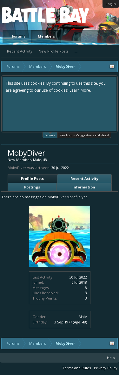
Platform (25, 14)
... (76, 51)
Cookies (50, 134)
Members (46, 36)
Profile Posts (32, 178)
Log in (111, 3)
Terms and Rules (76, 367)
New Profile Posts (53, 51)
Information (83, 187)
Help (111, 357)
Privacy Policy (105, 367)
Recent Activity (19, 51)
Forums (18, 36)
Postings (32, 187)
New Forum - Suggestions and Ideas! (84, 135)
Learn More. (80, 90)
